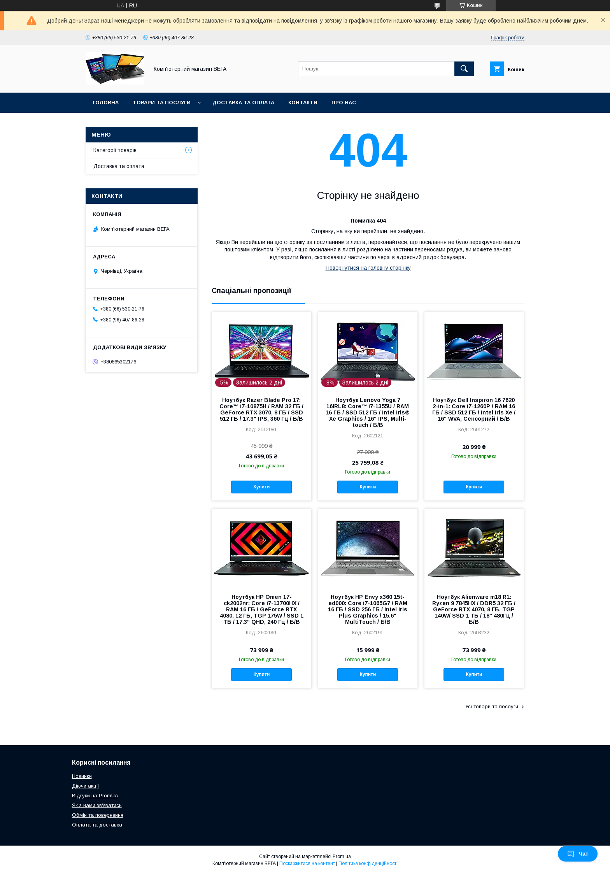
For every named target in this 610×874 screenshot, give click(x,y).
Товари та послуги (162, 102)
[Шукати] (464, 68)
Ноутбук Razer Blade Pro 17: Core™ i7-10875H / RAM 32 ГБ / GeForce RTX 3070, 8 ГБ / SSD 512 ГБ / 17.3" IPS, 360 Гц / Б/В (261, 409)
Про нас (343, 102)
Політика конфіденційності (368, 863)
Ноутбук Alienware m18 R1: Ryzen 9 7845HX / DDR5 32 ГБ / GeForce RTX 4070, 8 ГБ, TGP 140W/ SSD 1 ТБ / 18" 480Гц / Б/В (473, 609)
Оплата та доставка (97, 825)
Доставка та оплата (243, 102)
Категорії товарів (115, 150)
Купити (261, 487)
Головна (106, 102)
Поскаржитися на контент (307, 863)
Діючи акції (85, 786)
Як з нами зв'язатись (97, 805)
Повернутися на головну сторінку (368, 268)
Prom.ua (342, 856)
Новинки (82, 776)
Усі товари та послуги (491, 706)
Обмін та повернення (97, 815)
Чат (577, 853)
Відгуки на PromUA (95, 796)
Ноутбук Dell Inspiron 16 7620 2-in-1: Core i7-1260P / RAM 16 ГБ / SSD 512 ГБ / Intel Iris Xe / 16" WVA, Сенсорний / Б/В (473, 409)
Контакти (302, 102)
